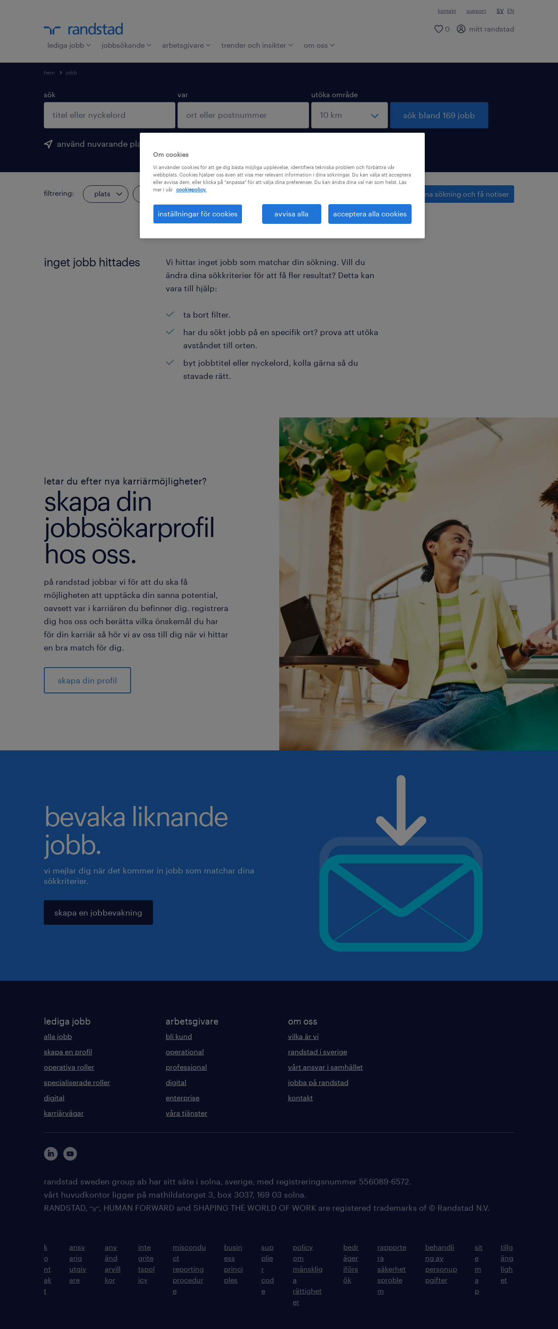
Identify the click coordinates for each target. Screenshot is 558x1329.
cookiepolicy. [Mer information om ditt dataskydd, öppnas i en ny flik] (191, 189)
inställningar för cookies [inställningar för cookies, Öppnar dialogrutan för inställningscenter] (198, 213)
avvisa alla (291, 213)
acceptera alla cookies (370, 213)
